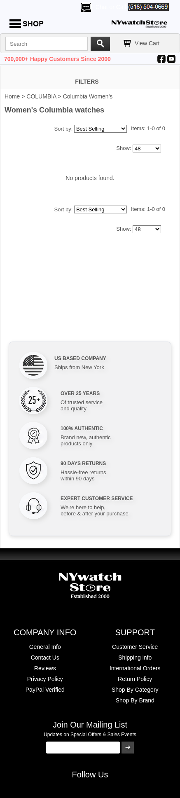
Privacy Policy (45, 679)
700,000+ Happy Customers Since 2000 (57, 59)
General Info (45, 647)
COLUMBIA (41, 96)
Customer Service (135, 647)
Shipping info (135, 657)
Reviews (45, 668)
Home (12, 96)
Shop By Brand (135, 700)
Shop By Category (135, 689)
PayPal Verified (45, 689)
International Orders (135, 668)
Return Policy (135, 679)
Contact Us (45, 657)
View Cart (147, 43)
